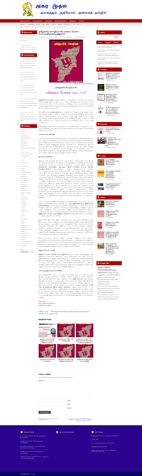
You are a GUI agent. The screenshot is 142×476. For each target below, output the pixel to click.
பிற (74, 24)
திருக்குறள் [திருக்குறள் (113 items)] (114, 333)
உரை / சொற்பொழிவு (26, 154)
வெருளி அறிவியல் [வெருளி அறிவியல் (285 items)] (113, 309)
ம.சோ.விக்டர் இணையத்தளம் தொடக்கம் (101, 443)
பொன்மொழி (24, 225)
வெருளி (23, 239)
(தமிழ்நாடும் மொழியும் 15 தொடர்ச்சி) (83, 83)
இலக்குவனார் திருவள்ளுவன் (49, 37)
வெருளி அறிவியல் (25, 241)
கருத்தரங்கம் (24, 162)
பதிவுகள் (100, 42)
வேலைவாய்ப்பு (67, 24)
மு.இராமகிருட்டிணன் (26, 229)
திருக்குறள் (48, 21)
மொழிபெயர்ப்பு (25, 233)
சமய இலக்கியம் (30, 24)
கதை (43, 24)
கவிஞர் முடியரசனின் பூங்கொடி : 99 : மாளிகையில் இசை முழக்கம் (112, 227)
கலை (22, 164)
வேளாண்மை (24, 245)
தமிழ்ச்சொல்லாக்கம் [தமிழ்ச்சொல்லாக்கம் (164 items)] (103, 318)
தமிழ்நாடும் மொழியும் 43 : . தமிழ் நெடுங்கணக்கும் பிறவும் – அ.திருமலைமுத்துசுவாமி (84, 340)
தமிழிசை (23, 188)
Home (28, 26)
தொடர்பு (79, 24)
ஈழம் (22, 150)
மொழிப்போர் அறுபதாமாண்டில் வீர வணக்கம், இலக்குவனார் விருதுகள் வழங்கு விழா (113, 141)
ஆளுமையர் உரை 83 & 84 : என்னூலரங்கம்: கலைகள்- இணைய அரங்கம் (47, 340)
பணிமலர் (23, 207)
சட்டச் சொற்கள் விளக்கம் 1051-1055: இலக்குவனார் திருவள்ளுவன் (106, 46)
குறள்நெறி (23, 174)
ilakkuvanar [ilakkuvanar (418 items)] (102, 307)
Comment (41, 380)
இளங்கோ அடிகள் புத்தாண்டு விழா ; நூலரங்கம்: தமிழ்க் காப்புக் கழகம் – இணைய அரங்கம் (111, 98)
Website (69, 408)
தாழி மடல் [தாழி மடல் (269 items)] (101, 312)
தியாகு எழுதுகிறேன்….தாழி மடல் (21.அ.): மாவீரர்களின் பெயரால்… (49, 419)
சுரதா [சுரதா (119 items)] (112, 331)
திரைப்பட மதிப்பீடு (26, 192)
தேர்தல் (23, 194)
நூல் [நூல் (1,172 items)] (115, 304)
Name (69, 400)
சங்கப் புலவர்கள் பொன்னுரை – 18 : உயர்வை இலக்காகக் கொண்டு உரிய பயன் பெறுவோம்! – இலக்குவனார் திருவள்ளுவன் (112, 282)
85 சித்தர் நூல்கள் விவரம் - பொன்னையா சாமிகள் (103, 436)
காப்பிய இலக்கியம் (26, 172)
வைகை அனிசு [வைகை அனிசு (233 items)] (113, 314)
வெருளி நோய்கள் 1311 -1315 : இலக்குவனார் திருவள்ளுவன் (113, 185)
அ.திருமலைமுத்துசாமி (61, 311)
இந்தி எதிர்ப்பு (24, 142)
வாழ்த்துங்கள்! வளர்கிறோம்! (98, 446)
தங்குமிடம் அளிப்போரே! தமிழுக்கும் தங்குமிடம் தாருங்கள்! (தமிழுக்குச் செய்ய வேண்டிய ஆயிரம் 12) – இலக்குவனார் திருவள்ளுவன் (80, 419)
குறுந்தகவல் (24, 176)
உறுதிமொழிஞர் (25, 156)
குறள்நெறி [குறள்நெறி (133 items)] (100, 327)
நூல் (46, 313)
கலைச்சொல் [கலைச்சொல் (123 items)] (112, 329)
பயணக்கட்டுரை (25, 211)
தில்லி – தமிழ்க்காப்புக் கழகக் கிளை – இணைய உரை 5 (113, 129)
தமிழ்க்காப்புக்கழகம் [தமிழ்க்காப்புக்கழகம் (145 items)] (103, 325)
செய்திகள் (60, 24)
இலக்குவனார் (24, 146)
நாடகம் (23, 201)
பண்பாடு (23, 209)
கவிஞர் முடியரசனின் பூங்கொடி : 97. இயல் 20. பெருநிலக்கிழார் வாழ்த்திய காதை (112, 262)
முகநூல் (23, 231)
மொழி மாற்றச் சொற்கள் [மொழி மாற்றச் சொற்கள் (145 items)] (113, 323)
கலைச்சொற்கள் (25, 166)
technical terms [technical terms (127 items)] (108, 327)
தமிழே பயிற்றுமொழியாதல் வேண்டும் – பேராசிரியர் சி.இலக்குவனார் (26, 38)
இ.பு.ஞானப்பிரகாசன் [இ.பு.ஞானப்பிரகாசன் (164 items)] (104, 320)
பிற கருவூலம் (24, 219)
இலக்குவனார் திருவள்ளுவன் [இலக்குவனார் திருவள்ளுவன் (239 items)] (106, 313)
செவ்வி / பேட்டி (25, 184)
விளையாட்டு (24, 237)
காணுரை (23, 170)
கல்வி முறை (78, 311)
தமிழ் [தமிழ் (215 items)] (99, 316)
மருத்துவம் (23, 227)
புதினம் (23, 221)
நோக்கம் (82, 21)
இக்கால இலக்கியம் (61, 21)
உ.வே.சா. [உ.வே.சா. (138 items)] (112, 325)
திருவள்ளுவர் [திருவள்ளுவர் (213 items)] (105, 316)
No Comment (82, 37)
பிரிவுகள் (116, 42)
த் (79, 232)
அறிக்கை (23, 131)
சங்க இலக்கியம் (38, 21)
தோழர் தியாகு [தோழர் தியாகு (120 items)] (107, 331)
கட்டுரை (38, 24)
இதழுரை (23, 139)
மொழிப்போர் (24, 235)
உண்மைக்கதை (24, 152)
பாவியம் (54, 24)
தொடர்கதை (24, 196)
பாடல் (22, 213)
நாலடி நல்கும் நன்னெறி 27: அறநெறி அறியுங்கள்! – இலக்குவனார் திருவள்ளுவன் (108, 54)
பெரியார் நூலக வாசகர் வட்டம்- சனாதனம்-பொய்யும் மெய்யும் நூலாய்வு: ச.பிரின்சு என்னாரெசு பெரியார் (113, 110)
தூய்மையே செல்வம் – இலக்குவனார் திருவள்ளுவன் (113, 209)
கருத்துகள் (108, 42)
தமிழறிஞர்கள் (24, 186)
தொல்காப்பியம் (25, 21)
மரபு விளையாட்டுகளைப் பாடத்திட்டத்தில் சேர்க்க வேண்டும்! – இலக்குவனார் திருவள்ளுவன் (28, 47)
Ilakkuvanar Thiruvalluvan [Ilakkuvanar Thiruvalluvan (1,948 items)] (104, 303)
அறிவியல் (22, 24)
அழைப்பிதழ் (24, 135)
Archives (22, 249)
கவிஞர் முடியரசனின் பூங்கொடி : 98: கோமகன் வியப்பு (112, 244)
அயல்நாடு (23, 129)
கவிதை (48, 24)
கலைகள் (71, 311)
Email (69, 404)
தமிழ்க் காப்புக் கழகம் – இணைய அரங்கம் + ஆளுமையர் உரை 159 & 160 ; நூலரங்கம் (108, 62)
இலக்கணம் (24, 144)
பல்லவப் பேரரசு (53, 313)
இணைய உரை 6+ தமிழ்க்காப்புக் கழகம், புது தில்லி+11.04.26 (112, 86)
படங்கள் (23, 205)
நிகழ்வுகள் (73, 21)
